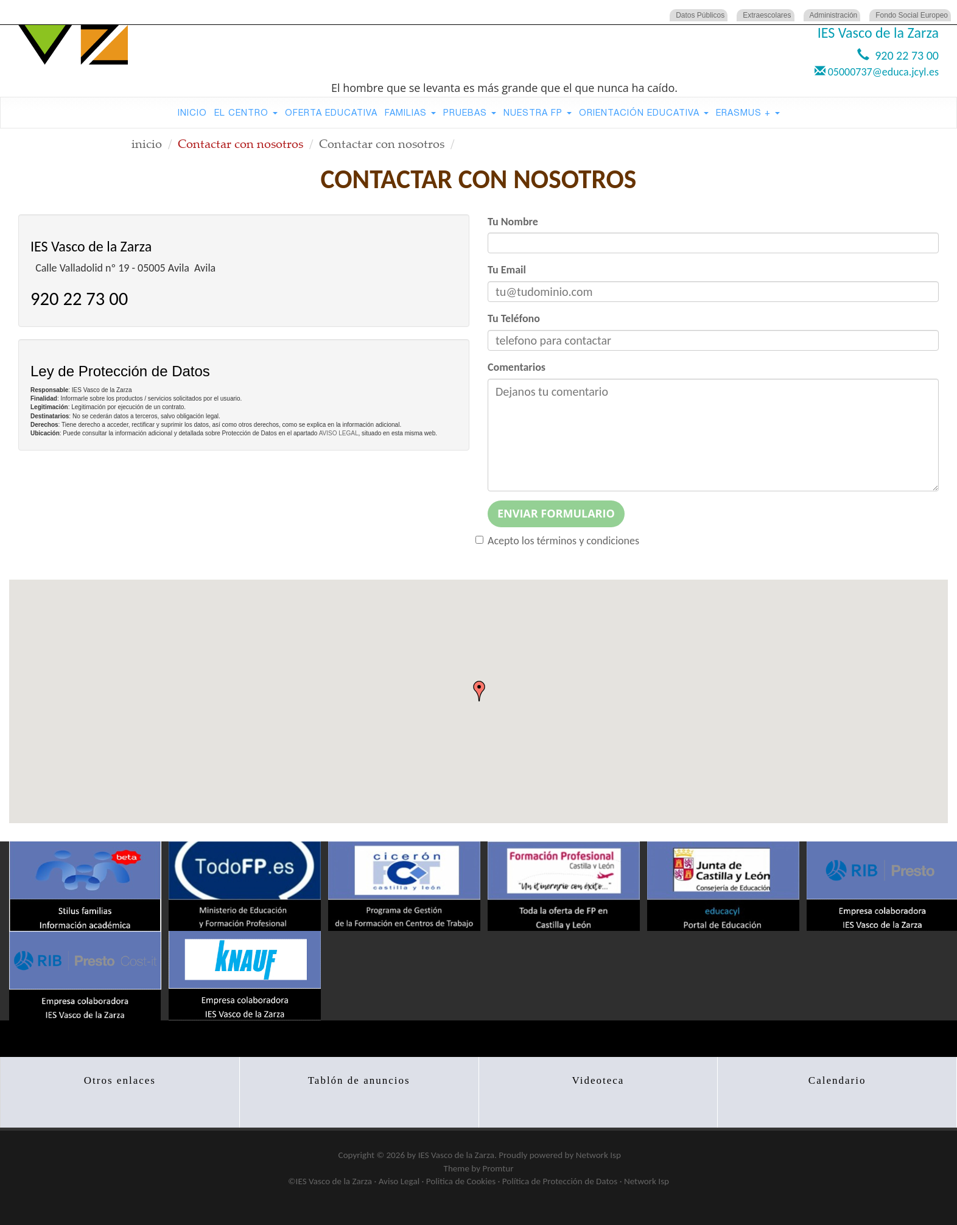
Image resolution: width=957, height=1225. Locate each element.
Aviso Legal (399, 1181)
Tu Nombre (513, 221)
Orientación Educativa (644, 112)
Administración (834, 15)
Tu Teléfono (514, 318)
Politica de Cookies (461, 1181)
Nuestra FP (537, 112)
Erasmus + (748, 112)
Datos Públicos (700, 15)
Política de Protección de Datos (559, 1181)
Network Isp (598, 1155)
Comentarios (516, 367)
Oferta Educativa (331, 112)
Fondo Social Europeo (911, 15)
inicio (146, 143)
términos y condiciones (588, 540)
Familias (410, 112)
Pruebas (469, 112)
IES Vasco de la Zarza (456, 1155)
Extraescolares (767, 15)
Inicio (192, 112)
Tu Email (507, 269)
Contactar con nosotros (381, 143)
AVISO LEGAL (339, 433)
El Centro (246, 112)
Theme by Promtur (479, 1168)
